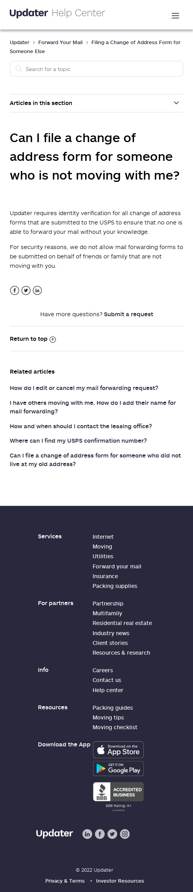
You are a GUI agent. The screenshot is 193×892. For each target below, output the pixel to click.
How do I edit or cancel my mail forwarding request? (84, 387)
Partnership (108, 603)
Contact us (107, 680)
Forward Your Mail (60, 42)
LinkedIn (37, 291)
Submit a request (128, 313)
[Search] (97, 69)
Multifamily (107, 613)
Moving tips (108, 717)
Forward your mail (117, 566)
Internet (103, 536)
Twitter (26, 291)
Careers (103, 670)
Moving (102, 546)
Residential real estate (122, 623)
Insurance (105, 576)
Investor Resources (120, 881)
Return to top (33, 338)
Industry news (111, 633)
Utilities (103, 556)
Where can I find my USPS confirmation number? (78, 440)
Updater (19, 42)
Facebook (15, 291)
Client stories (110, 642)
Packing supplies (115, 585)
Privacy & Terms (65, 881)
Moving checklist (115, 727)
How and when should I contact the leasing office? (81, 425)
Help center (108, 690)
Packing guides (113, 707)
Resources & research (121, 652)
